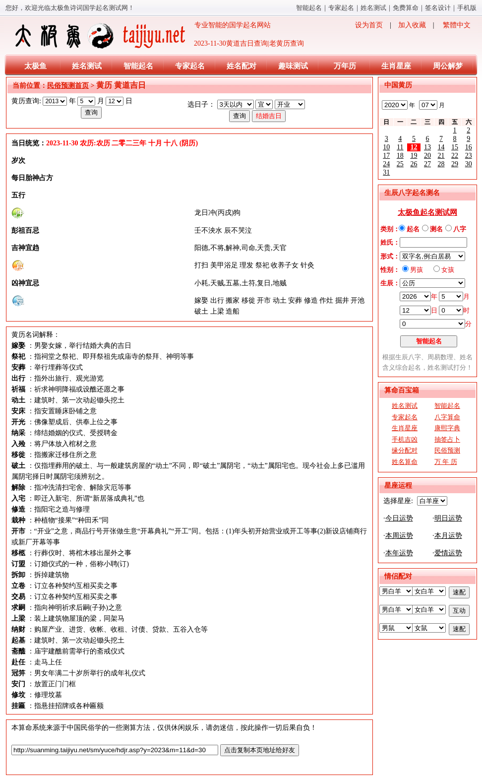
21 (441, 155)
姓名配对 (241, 66)
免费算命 (406, 7)
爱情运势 (448, 553)
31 (386, 172)
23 (468, 155)
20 (427, 155)
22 (454, 155)
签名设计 (438, 7)
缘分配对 (405, 450)
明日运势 (448, 518)
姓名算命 (405, 461)
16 (468, 147)
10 (386, 147)
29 (454, 164)
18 (400, 155)
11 (400, 147)
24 (386, 164)
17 (386, 155)
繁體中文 (457, 25)
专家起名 (341, 7)
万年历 (345, 66)
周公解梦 (448, 66)
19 (413, 155)
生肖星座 (396, 66)
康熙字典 (447, 428)
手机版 (467, 7)
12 (413, 147)
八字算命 (447, 417)
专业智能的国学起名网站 (142, 36)
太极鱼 (35, 66)
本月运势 (448, 535)
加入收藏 (412, 25)
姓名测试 (373, 7)
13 (427, 147)
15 (454, 147)
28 (441, 164)
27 (427, 164)
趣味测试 (293, 66)
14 (441, 147)
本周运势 (399, 535)
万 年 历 (445, 461)
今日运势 (399, 518)
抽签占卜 (447, 439)
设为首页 (369, 25)
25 (400, 164)
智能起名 (309, 7)
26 (413, 164)
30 (468, 164)
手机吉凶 (405, 439)
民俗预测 (447, 450)
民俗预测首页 (68, 85)
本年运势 (399, 553)
